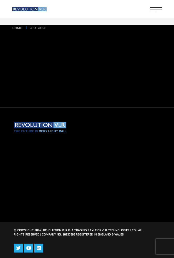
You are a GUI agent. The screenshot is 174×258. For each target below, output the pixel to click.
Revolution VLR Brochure (39, 148)
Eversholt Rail (28, 169)
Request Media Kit (32, 180)
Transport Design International (45, 158)
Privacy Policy (28, 190)
